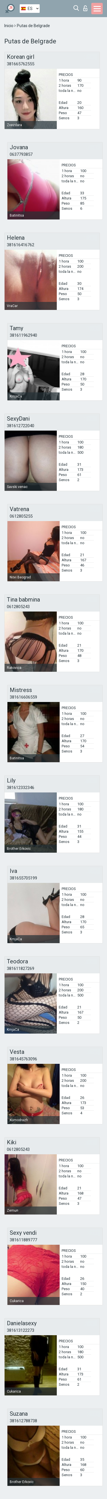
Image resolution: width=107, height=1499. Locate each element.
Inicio (9, 25)
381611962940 (23, 335)
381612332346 (20, 787)
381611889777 (23, 1239)
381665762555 (20, 63)
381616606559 (23, 697)
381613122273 (20, 1330)
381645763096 (23, 1059)
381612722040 (20, 425)
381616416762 (20, 244)
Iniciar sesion (85, 8)
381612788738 (23, 1420)
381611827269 (20, 968)
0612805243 (18, 606)
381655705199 (23, 878)
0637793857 (21, 154)
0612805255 (21, 516)
